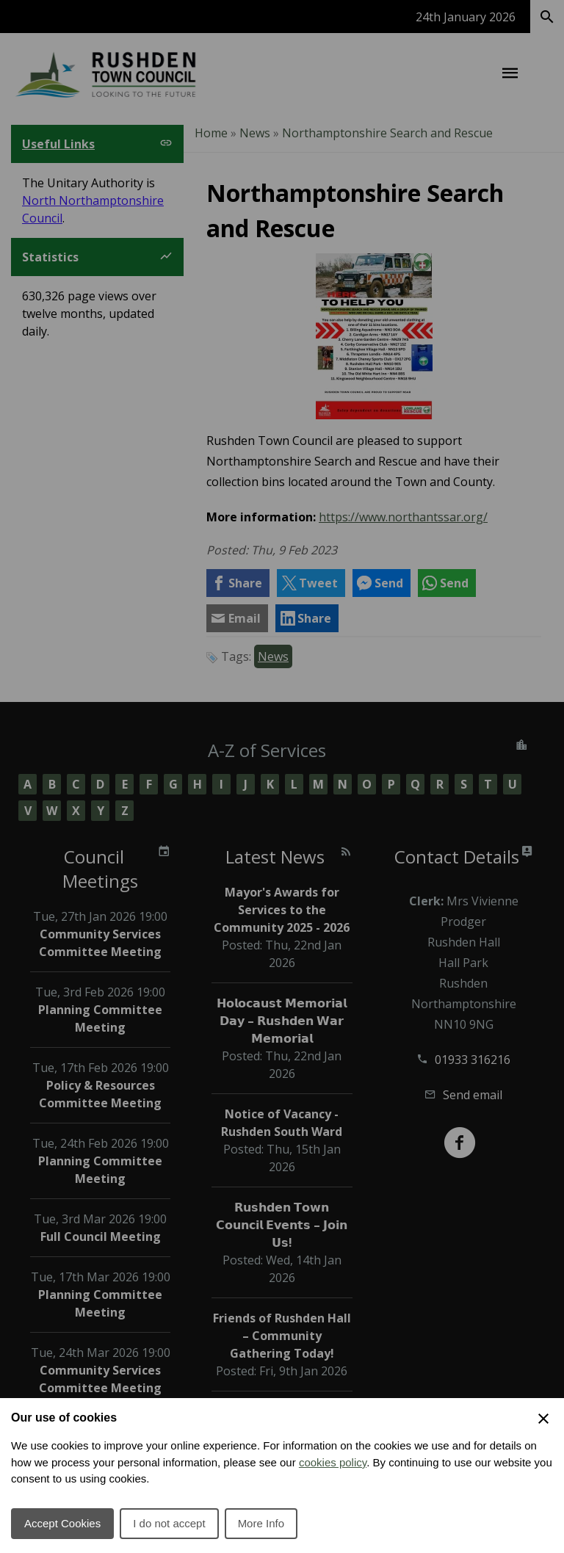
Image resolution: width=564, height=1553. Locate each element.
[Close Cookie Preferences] (543, 1418)
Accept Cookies (62, 1523)
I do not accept (169, 1523)
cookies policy (332, 1462)
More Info (261, 1523)
